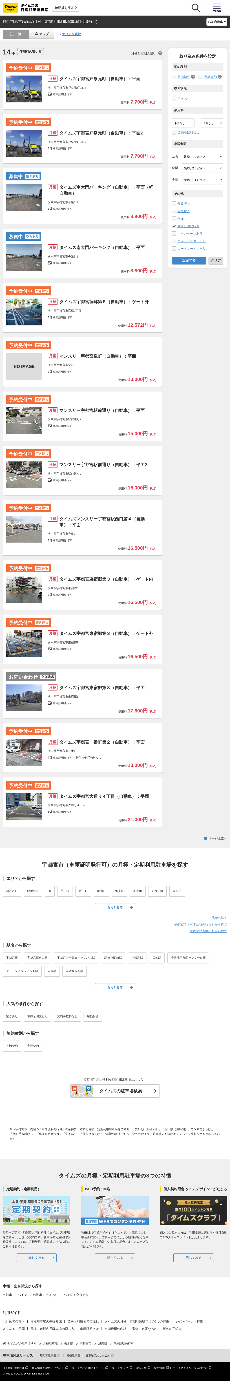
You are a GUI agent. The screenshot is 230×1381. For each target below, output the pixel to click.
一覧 (18, 34)
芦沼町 (65, 891)
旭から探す (219, 917)
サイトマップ (120, 1368)
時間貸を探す (64, 8)
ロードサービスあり (191, 248)
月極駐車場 (73, 1355)
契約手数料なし (188, 132)
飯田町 (83, 891)
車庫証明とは (89, 1329)
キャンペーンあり (190, 233)
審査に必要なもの (144, 1329)
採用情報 (159, 1368)
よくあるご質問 (14, 1329)
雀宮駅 (52, 971)
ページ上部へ (217, 838)
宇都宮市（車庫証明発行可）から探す (200, 924)
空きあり (183, 98)
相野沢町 (12, 891)
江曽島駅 (137, 957)
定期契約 (210, 77)
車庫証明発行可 (188, 226)
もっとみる (115, 907)
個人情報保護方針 (13, 1368)
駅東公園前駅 (113, 957)
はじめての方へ (14, 1321)
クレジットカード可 (191, 241)
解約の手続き (172, 1329)
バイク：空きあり (76, 1295)
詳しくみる (36, 1258)
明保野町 (33, 891)
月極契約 (183, 77)
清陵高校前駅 (74, 971)
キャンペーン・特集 (189, 1321)
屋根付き (183, 211)
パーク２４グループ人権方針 (190, 1368)
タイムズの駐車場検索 (120, 1091)
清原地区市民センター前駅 (188, 957)
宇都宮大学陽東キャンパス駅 (76, 957)
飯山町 (101, 891)
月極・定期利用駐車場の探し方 (52, 1329)
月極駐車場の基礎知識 (46, 1321)
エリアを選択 (71, 34)
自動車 (7, 1295)
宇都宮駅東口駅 (37, 957)
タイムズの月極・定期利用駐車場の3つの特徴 (136, 1321)
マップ (44, 34)
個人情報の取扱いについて (48, 1368)
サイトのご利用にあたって (88, 1368)
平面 (180, 218)
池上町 (119, 891)
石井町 (137, 891)
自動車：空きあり (45, 1295)
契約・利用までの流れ (83, 1321)
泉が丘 (177, 891)
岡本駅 (157, 957)
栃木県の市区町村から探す (208, 931)
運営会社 (141, 1368)
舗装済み (183, 204)
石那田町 (157, 891)
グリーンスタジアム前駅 (22, 971)
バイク (22, 1295)
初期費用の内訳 (115, 1329)
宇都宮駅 (12, 957)
